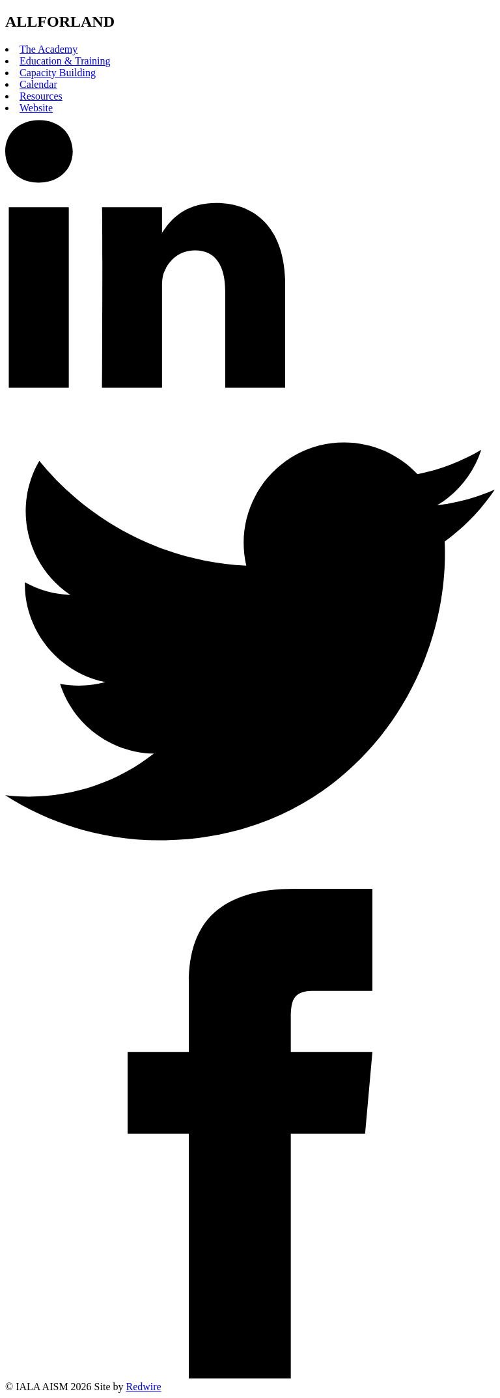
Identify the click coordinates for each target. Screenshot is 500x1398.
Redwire (143, 1386)
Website (36, 107)
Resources (41, 96)
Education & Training (65, 60)
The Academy (48, 49)
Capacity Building (58, 72)
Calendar (38, 84)
